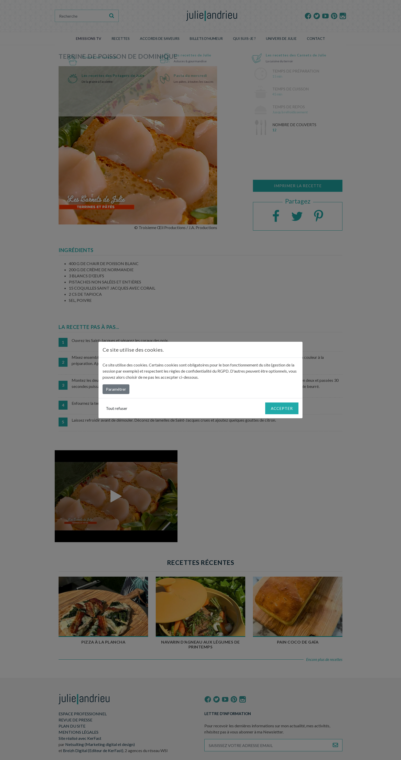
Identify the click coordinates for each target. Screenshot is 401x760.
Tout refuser (116, 408)
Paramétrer (116, 389)
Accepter (282, 408)
